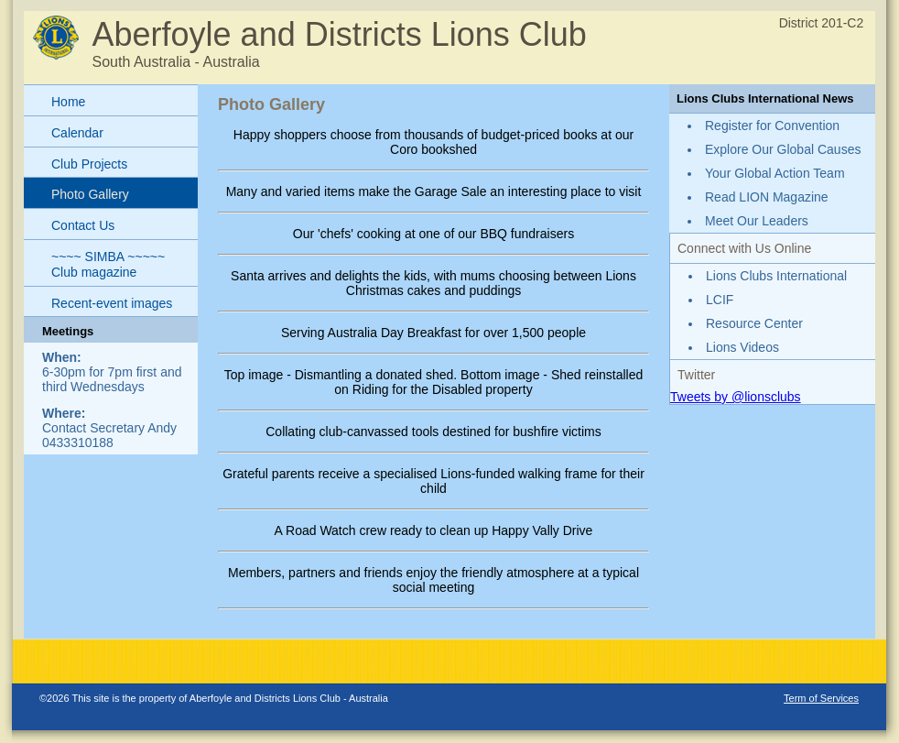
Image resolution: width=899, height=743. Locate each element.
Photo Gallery (90, 194)
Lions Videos (742, 347)
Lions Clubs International (776, 275)
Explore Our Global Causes (783, 149)
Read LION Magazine (767, 197)
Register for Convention (772, 125)
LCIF (719, 299)
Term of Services (821, 698)
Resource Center (754, 323)
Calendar (77, 133)
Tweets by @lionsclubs (735, 396)
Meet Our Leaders (756, 220)
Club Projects (89, 164)
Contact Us (82, 225)
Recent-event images (111, 303)
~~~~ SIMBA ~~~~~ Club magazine (108, 264)
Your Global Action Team (775, 173)
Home (68, 101)
